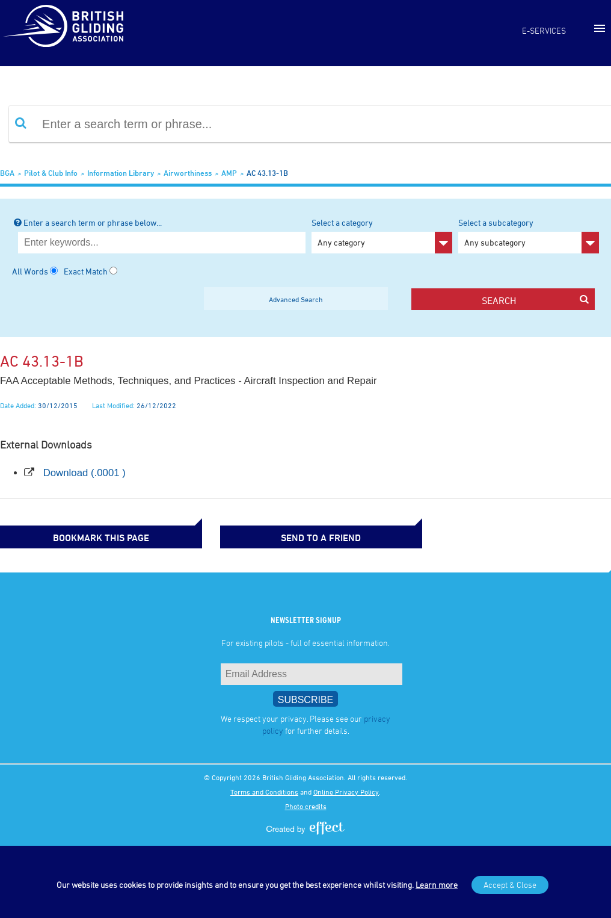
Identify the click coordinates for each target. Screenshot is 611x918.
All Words (30, 271)
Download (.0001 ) (84, 473)
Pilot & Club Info (51, 173)
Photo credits (306, 805)
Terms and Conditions (264, 790)
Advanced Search (296, 299)
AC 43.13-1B (267, 173)
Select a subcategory (528, 235)
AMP (229, 173)
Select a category (382, 235)
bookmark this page (60, 536)
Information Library (120, 173)
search (535, 300)
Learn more (437, 884)
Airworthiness (188, 173)
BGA (7, 173)
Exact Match (86, 271)
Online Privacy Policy (346, 790)
